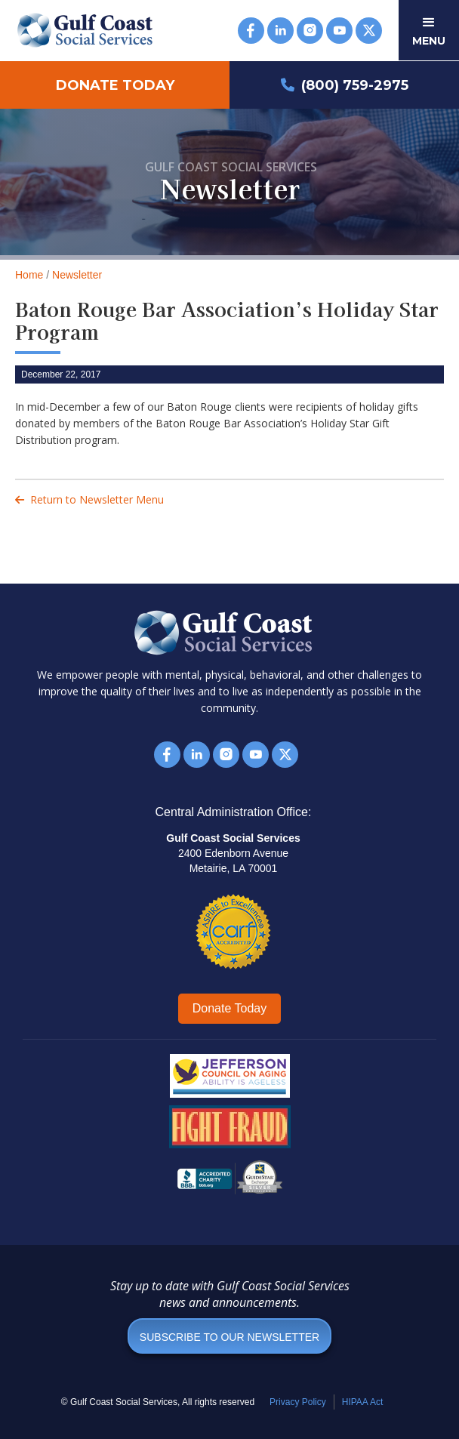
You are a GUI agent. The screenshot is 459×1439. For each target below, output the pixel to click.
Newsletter (77, 275)
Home (29, 275)
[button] (429, 30)
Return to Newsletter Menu (89, 499)
